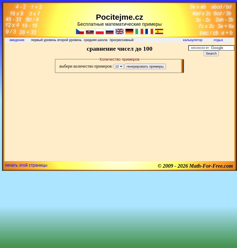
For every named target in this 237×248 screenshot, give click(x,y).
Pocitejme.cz (119, 17)
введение (18, 40)
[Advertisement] (28, 57)
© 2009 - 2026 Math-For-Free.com (195, 166)
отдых (219, 40)
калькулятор (193, 40)
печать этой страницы (26, 165)
